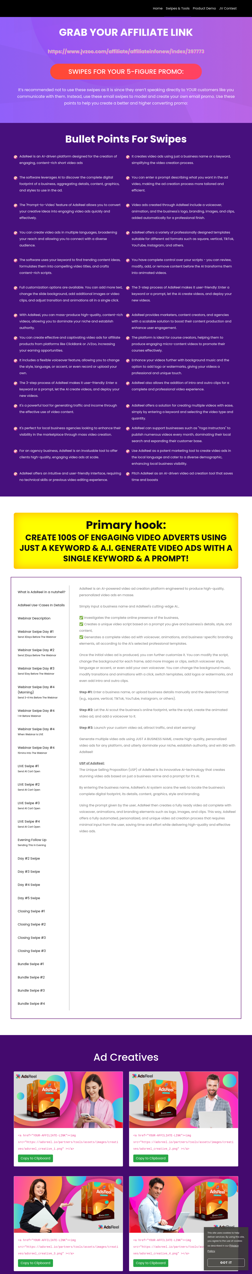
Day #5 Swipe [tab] (28, 867)
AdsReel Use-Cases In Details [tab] (40, 606)
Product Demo (204, 9)
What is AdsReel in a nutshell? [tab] (41, 595)
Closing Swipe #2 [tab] (31, 890)
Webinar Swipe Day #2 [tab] (41, 648)
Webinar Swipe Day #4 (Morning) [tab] (41, 684)
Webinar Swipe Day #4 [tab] (41, 703)
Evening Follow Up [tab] (41, 819)
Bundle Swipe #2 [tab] (30, 935)
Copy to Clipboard (35, 1111)
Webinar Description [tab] (33, 618)
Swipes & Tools (178, 9)
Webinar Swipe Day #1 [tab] (41, 632)
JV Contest (228, 9)
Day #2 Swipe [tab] (28, 833)
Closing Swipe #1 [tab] (30, 878)
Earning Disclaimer (120, 1263)
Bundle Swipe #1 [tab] (30, 924)
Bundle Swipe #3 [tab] (30, 946)
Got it (226, 1262)
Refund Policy (178, 1263)
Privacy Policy (151, 1263)
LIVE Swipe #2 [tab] (41, 770)
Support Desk (89, 1263)
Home (158, 9)
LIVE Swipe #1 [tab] (41, 753)
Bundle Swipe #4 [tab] (30, 958)
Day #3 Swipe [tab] (28, 844)
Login (35, 1263)
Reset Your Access (59, 1263)
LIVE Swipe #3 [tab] (41, 786)
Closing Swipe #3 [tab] (31, 901)
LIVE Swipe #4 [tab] (41, 803)
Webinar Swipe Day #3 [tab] (41, 665)
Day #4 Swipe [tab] (28, 856)
